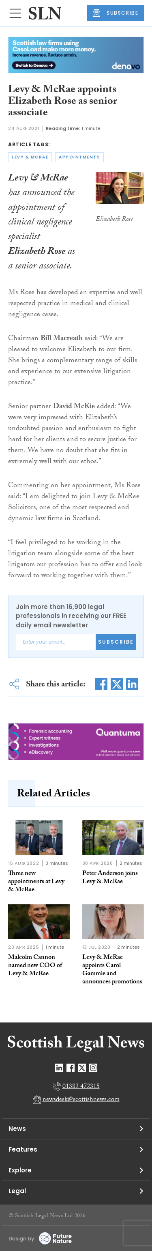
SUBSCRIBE (115, 13)
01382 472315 (81, 1087)
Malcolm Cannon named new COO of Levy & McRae (35, 966)
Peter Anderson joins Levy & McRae (110, 878)
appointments (79, 157)
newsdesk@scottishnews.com (81, 1100)
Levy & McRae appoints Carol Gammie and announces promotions (112, 970)
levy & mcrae (30, 157)
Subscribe (116, 641)
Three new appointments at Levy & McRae (36, 882)
